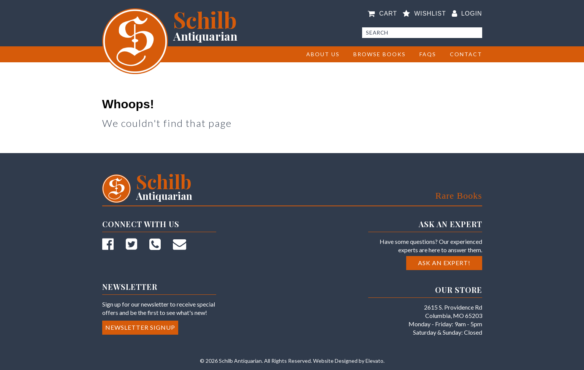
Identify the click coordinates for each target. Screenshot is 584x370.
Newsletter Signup (140, 327)
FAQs (427, 54)
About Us (323, 54)
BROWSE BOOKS (379, 54)
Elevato (374, 360)
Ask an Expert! (444, 262)
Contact (466, 54)
